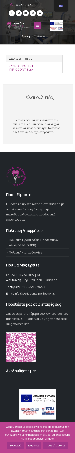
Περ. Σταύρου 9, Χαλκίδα (39, 280)
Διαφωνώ (33, 445)
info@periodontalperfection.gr (35, 293)
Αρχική (26, 36)
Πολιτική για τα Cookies (25, 252)
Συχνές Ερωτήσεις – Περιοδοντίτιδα (24, 67)
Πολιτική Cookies (55, 445)
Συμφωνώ (15, 445)
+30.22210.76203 (22, 5)
